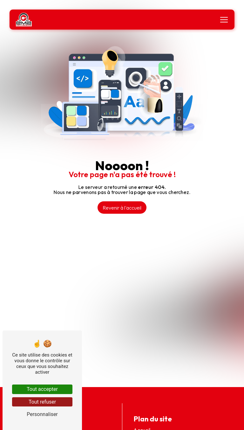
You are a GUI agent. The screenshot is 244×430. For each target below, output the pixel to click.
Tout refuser (42, 402)
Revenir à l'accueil (122, 208)
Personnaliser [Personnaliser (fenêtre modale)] (42, 414)
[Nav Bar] (224, 19)
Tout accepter (42, 389)
